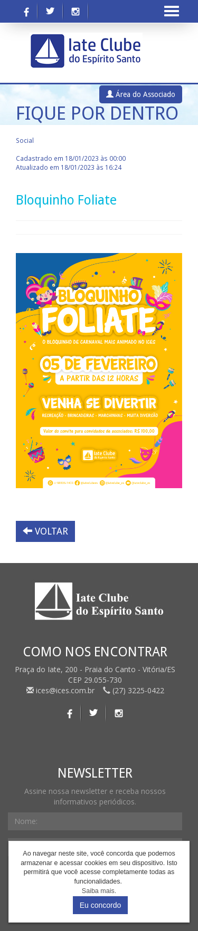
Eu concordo (100, 905)
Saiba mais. (99, 891)
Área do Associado (140, 94)
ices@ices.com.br (61, 690)
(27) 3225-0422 (133, 690)
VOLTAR (45, 531)
